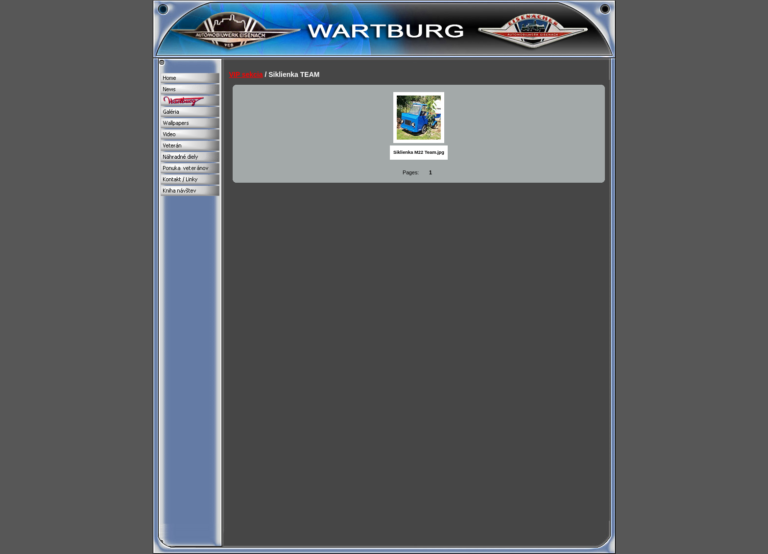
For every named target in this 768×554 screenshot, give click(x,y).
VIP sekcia (246, 74)
